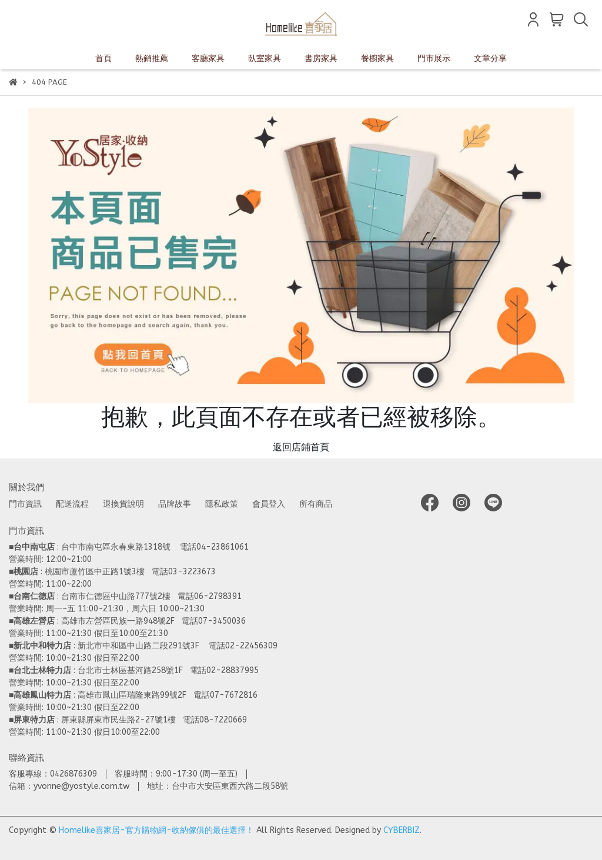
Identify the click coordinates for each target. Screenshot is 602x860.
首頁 (103, 58)
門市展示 (433, 58)
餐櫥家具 (377, 58)
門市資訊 (25, 504)
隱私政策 (221, 504)
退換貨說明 (123, 504)
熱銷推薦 (151, 58)
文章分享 (490, 58)
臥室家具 (264, 58)
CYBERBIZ (401, 830)
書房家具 (321, 58)
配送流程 (72, 504)
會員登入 (268, 504)
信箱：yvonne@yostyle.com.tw (69, 786)
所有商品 (315, 504)
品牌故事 (174, 504)
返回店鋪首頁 (301, 447)
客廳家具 (208, 58)
